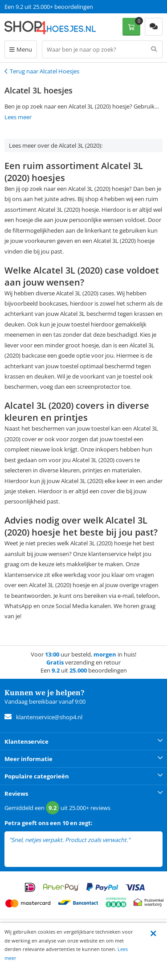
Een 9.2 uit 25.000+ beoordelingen (48, 7)
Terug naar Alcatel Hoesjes (44, 71)
